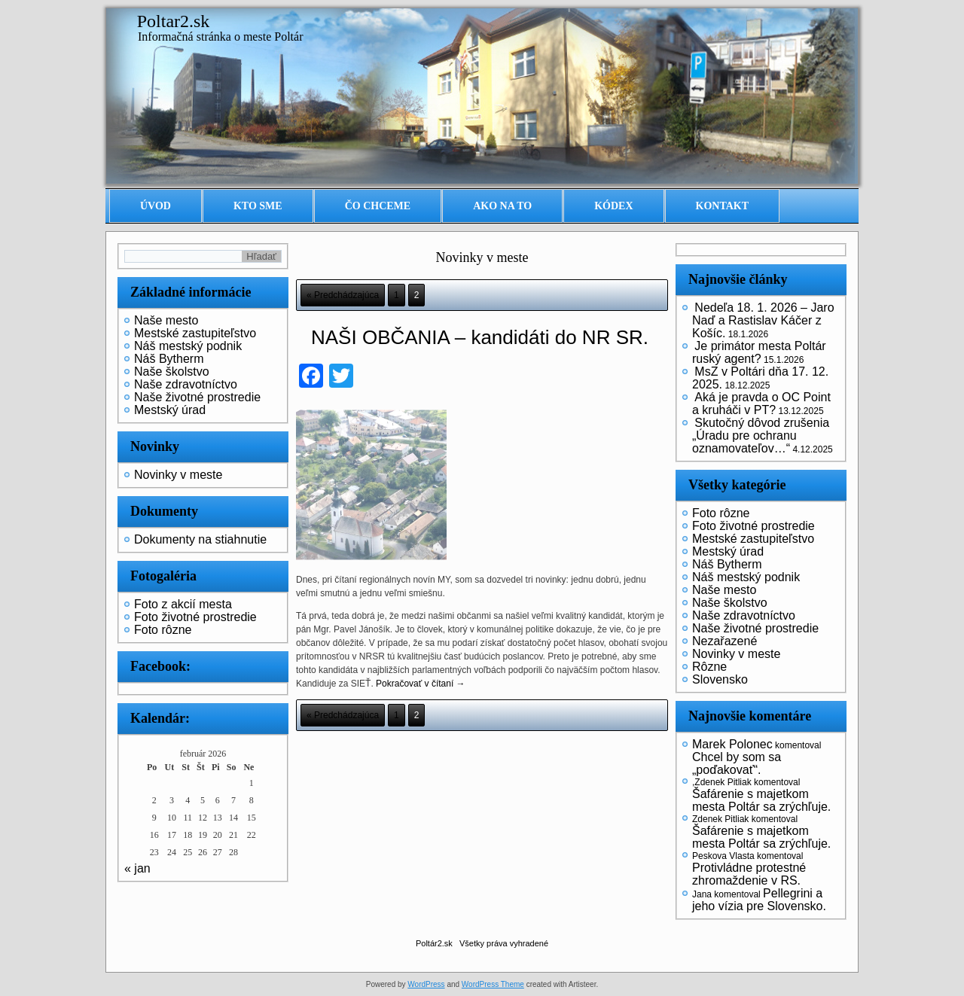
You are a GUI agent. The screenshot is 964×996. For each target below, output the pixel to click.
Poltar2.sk (173, 21)
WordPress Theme (493, 984)
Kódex (613, 206)
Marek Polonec (732, 744)
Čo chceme (378, 206)
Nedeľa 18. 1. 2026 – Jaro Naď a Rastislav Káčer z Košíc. (763, 320)
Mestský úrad (170, 410)
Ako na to (502, 206)
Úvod (155, 206)
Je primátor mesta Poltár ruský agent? (759, 352)
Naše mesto (166, 320)
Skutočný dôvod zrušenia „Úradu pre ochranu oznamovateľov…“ (760, 435)
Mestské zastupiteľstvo (195, 333)
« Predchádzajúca (343, 295)
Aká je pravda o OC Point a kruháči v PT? (761, 403)
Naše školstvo (171, 371)
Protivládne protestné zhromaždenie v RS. (749, 874)
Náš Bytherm (168, 358)
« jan (137, 868)
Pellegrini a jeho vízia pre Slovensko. (759, 899)
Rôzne (709, 666)
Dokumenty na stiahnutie (200, 539)
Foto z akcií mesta (183, 604)
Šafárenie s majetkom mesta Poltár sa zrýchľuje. (761, 800)
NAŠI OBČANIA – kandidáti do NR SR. (479, 337)
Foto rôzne (162, 629)
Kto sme (257, 206)
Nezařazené (724, 641)
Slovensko (720, 679)
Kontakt (722, 206)
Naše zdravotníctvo (185, 384)
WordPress (425, 984)
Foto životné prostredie (195, 617)
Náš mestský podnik (188, 346)
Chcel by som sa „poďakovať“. (736, 763)
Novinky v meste (178, 474)
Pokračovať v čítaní (420, 683)
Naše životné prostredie (197, 397)
